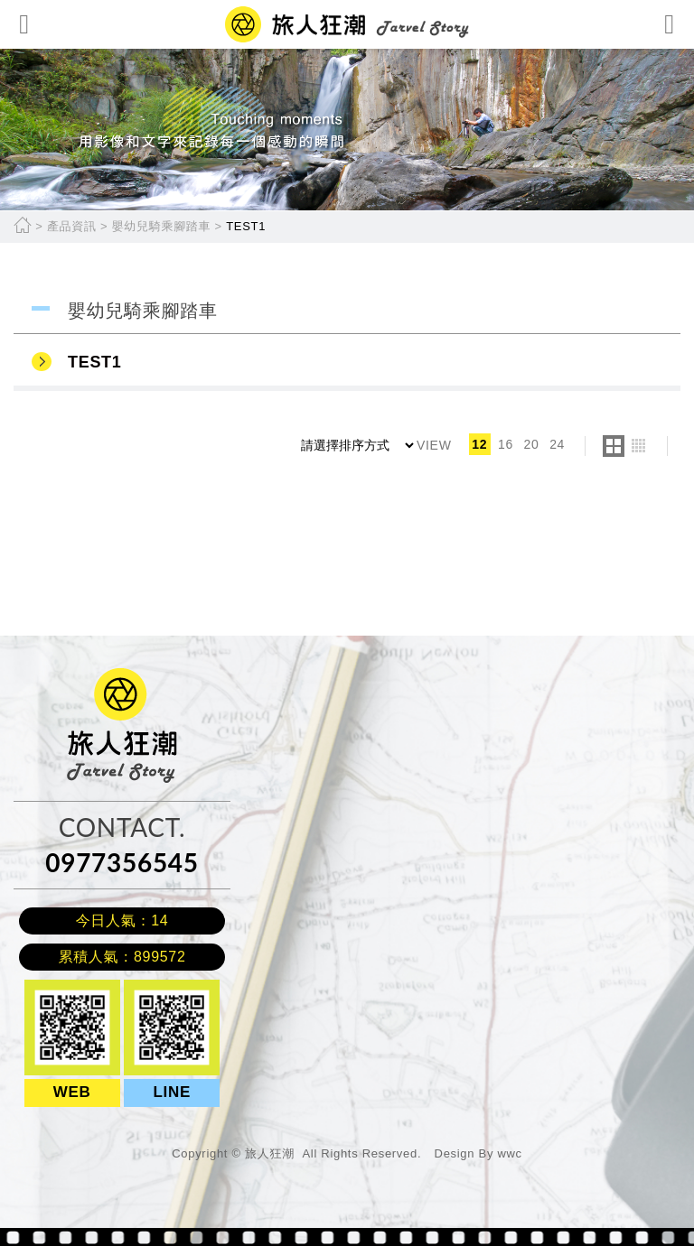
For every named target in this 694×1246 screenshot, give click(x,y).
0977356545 (121, 862)
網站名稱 (347, 24)
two (613, 446)
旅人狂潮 (93, 676)
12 (479, 444)
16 (505, 444)
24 (557, 444)
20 (531, 444)
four (639, 446)
